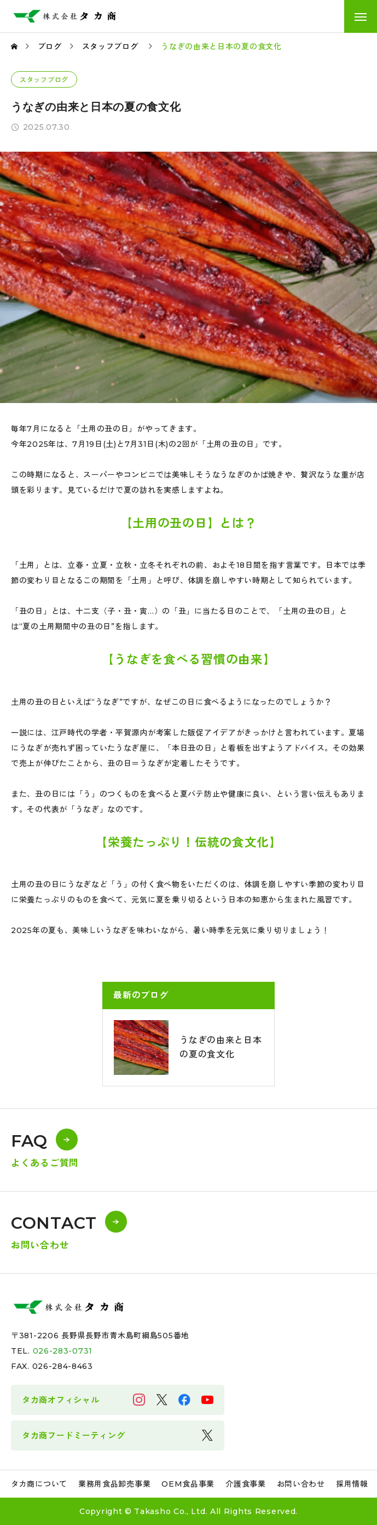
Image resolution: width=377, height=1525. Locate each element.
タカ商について (39, 1484)
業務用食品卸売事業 (114, 1484)
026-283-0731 (62, 1351)
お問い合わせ (301, 1484)
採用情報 (352, 1484)
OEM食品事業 (187, 1484)
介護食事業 (245, 1484)
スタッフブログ (44, 80)
